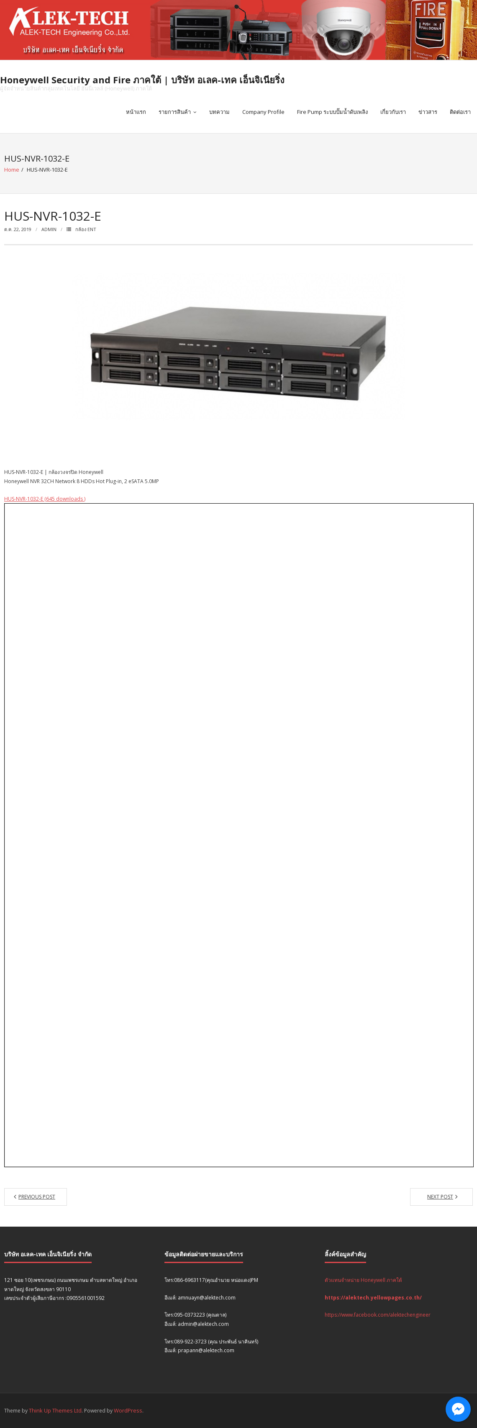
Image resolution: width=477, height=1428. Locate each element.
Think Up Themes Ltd (55, 1410)
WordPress (128, 1410)
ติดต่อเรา (460, 112)
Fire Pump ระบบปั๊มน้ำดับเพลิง (332, 112)
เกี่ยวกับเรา (393, 112)
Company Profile (263, 112)
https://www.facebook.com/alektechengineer (378, 1314)
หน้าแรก (136, 112)
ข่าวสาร (427, 112)
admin (48, 229)
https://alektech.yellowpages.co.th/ (373, 1297)
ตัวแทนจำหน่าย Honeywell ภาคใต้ (363, 1280)
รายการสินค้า (175, 112)
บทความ (219, 112)
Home (11, 169)
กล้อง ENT (85, 229)
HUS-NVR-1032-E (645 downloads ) (44, 498)
